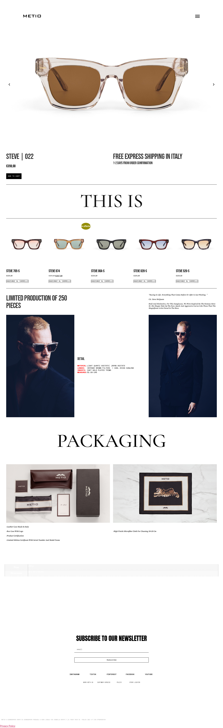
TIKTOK (93, 674)
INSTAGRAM (74, 674)
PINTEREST (111, 674)
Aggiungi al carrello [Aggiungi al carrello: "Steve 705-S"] (17, 281)
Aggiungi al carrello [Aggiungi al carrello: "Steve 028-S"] (144, 281)
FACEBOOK (130, 674)
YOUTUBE (149, 674)
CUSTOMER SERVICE (103, 682)
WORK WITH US (88, 682)
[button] (9, 84)
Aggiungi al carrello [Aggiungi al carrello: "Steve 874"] (60, 281)
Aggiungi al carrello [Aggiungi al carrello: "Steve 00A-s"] (102, 281)
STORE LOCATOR (134, 682)
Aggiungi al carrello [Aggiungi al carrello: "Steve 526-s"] (187, 281)
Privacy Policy (7, 726)
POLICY (119, 682)
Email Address (82, 645)
